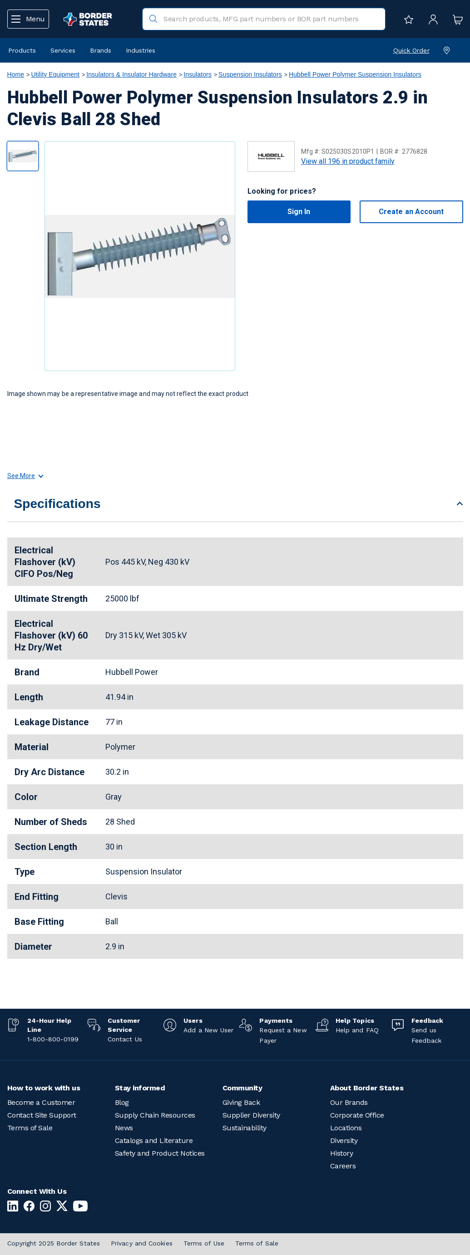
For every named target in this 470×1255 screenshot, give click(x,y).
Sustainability (245, 1127)
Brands (100, 50)
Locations (346, 1127)
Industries (140, 50)
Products (22, 50)
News (124, 1127)
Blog (122, 1102)
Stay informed (140, 1088)
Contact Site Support (41, 1115)
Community (242, 1088)
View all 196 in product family (348, 161)
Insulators (197, 74)
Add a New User (208, 1030)
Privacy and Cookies (142, 1243)
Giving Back (241, 1102)
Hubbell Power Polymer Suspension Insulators (355, 74)
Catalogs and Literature (154, 1140)
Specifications (57, 504)
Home (16, 74)
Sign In (299, 211)
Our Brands (349, 1102)
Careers (343, 1166)
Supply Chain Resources (155, 1115)
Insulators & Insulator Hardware (131, 74)
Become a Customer (41, 1102)
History (341, 1153)
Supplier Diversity (251, 1115)
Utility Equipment (55, 74)
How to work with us (43, 1088)
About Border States (367, 1088)
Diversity (344, 1140)
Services (62, 50)
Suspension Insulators (250, 74)
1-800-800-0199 (53, 1039)
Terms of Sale (30, 1127)
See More (25, 475)
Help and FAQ (357, 1030)
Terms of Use (203, 1243)
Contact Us (125, 1039)
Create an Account (411, 211)
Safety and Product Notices (160, 1153)
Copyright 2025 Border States (53, 1243)
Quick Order (411, 50)
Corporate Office (357, 1115)
